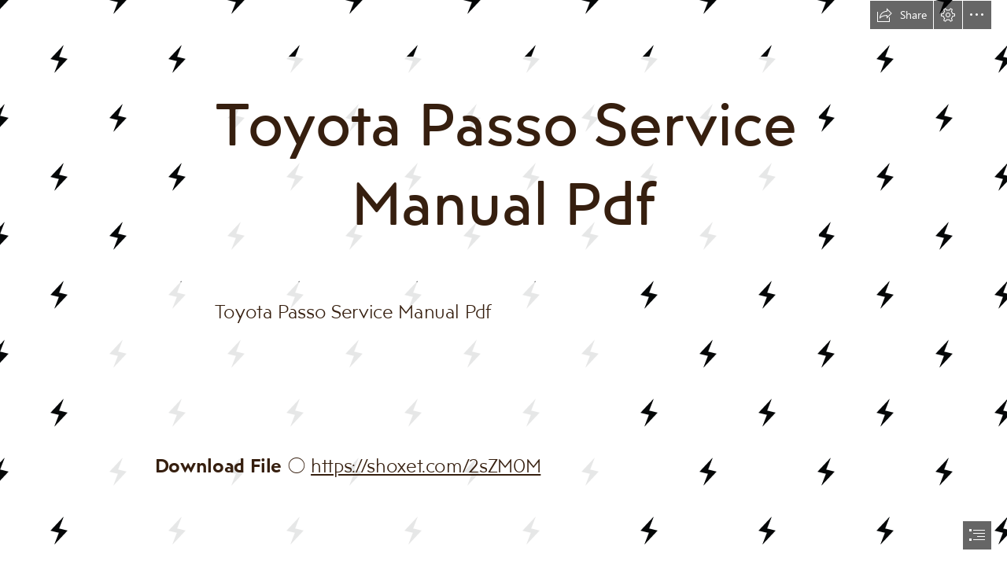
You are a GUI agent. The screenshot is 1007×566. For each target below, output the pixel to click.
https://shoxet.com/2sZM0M (425, 465)
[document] (503, 283)
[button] (901, 15)
